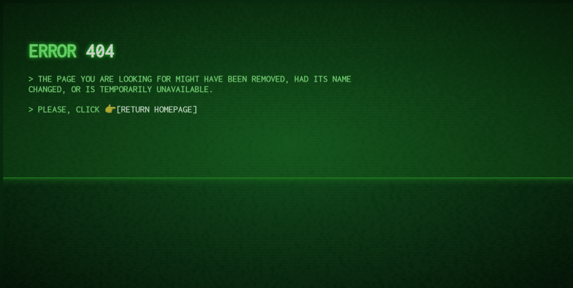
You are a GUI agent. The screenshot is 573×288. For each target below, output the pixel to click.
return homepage (156, 109)
